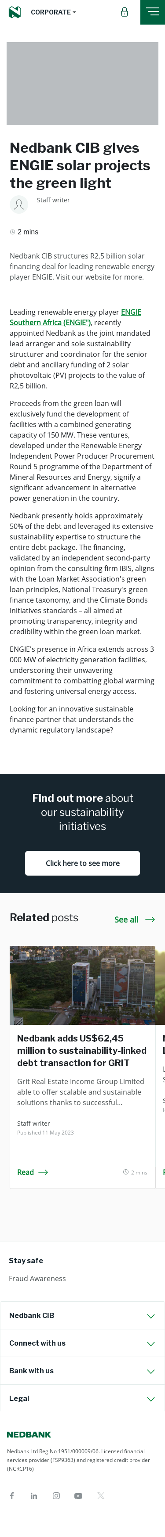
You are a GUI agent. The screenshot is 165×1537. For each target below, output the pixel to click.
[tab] (82, 1315)
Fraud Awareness (37, 1278)
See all (134, 919)
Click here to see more (83, 863)
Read (32, 1172)
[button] (53, 12)
